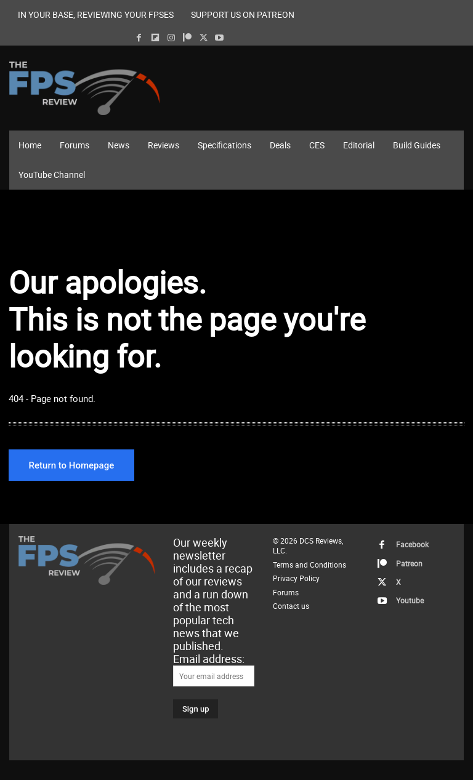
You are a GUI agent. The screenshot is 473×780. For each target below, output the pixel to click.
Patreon (404, 560)
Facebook (407, 544)
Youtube (405, 592)
